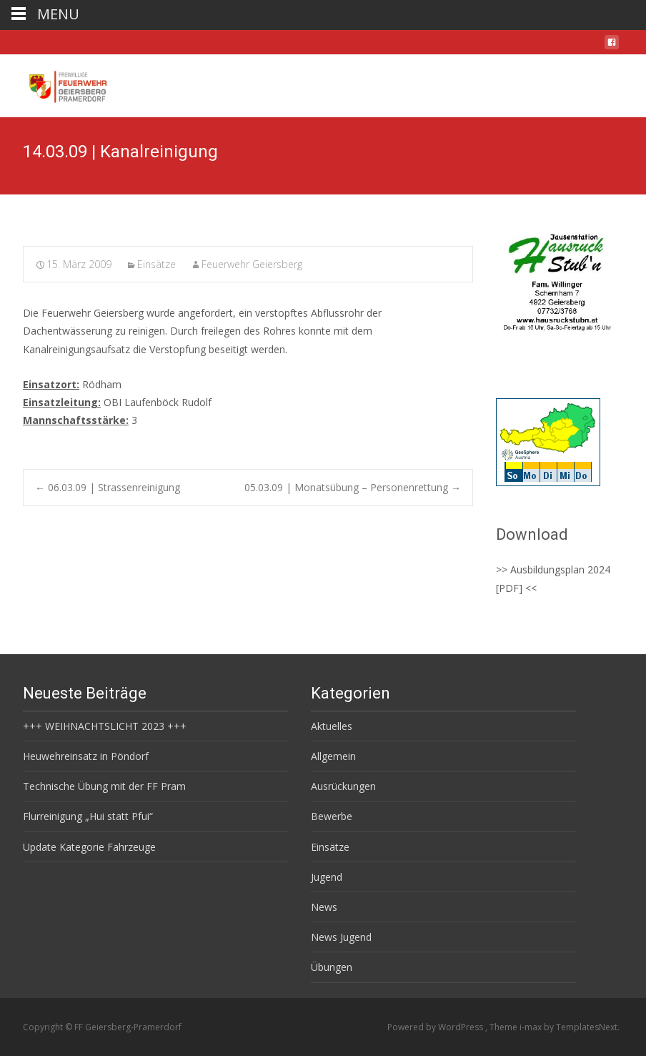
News (324, 907)
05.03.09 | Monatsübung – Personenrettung (352, 487)
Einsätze (156, 264)
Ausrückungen (343, 786)
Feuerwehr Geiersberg (252, 264)
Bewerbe (331, 816)
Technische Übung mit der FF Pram (104, 786)
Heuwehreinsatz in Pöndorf (86, 756)
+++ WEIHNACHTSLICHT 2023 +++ (105, 726)
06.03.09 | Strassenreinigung (107, 487)
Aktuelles (331, 726)
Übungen (331, 967)
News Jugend (341, 937)
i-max (532, 1027)
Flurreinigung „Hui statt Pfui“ (88, 816)
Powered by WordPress (436, 1027)
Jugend (326, 877)
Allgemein (333, 756)
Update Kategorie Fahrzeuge (89, 847)
